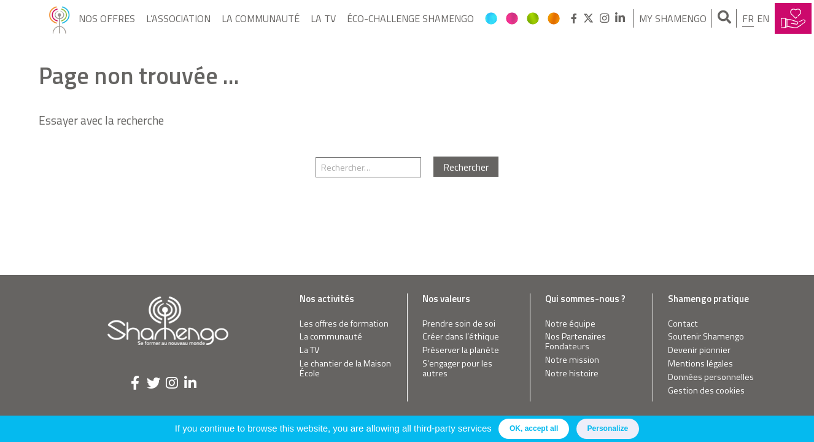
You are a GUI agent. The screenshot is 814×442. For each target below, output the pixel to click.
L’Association (178, 18)
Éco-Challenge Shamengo (410, 18)
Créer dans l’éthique (460, 336)
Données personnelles (711, 377)
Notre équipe (570, 323)
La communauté (261, 18)
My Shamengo (673, 18)
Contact (683, 323)
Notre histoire (572, 373)
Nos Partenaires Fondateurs (575, 341)
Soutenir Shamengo (706, 336)
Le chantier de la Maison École (345, 368)
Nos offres (107, 18)
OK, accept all (534, 428)
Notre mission (572, 360)
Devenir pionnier (699, 350)
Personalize (608, 428)
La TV (323, 18)
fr (748, 18)
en (763, 18)
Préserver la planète (460, 350)
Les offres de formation (344, 323)
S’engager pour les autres (457, 368)
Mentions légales (700, 363)
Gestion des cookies (706, 390)
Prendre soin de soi (458, 323)
